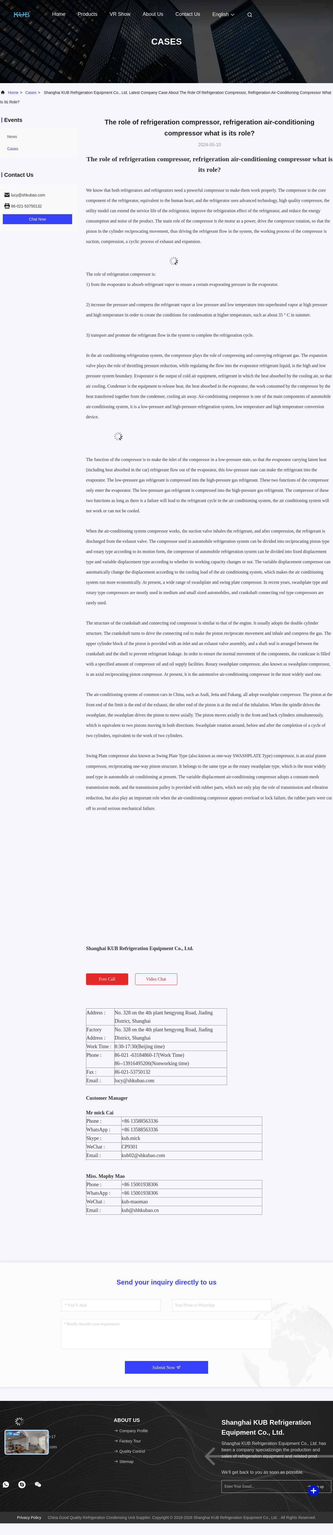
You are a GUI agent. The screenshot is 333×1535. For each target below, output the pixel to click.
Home (58, 14)
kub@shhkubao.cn (140, 1210)
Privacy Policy (29, 1517)
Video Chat (156, 979)
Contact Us (187, 14)
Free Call (107, 979)
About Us (153, 14)
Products (87, 14)
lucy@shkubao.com (134, 1080)
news (12, 136)
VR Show (120, 14)
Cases (30, 92)
